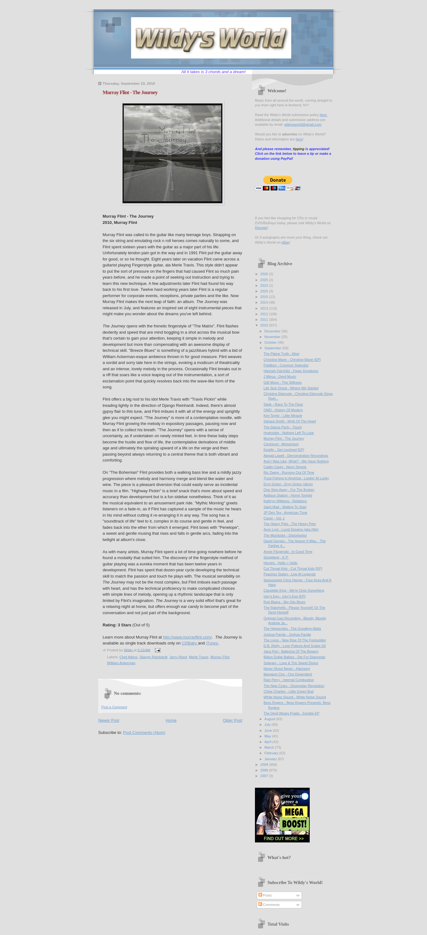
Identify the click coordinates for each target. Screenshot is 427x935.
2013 (264, 308)
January (270, 759)
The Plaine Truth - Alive (281, 354)
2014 (264, 302)
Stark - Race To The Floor (283, 404)
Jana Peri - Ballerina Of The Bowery (291, 651)
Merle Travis (198, 657)
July (268, 724)
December (272, 331)
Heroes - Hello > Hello (280, 563)
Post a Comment (114, 707)
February (271, 753)
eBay (285, 242)
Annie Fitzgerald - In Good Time (288, 551)
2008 (264, 770)
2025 (264, 280)
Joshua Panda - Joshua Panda (287, 634)
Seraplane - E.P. (276, 557)
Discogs (261, 228)
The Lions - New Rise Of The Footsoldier (295, 640)
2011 (264, 319)
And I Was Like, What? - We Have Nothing (296, 461)
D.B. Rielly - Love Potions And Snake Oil (295, 646)
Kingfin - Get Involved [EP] (284, 450)
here (324, 115)
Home (171, 720)
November (272, 337)
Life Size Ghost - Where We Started (291, 388)
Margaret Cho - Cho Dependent (288, 674)
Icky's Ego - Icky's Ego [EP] (285, 596)
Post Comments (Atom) (144, 732)
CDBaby (190, 643)
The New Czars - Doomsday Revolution (294, 686)
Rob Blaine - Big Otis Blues (284, 602)
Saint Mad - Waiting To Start (285, 507)
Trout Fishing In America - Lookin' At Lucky (296, 478)
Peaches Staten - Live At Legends (290, 574)
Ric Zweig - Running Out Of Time (289, 472)
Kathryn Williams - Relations (285, 501)
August (270, 719)
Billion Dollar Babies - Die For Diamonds (294, 657)
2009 (264, 764)
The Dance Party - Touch (283, 427)
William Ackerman (121, 663)
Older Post (232, 720)
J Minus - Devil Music (280, 376)
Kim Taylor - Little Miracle (283, 415)
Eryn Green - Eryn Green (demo (288, 484)
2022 (264, 285)
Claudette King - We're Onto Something (294, 590)
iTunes (212, 643)
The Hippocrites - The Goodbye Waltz (292, 628)
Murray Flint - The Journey (284, 438)
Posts (265, 895)
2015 (264, 297)
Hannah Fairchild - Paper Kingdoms (291, 371)
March (269, 747)
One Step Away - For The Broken (289, 490)
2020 (264, 291)
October (270, 342)
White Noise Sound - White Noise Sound (295, 697)
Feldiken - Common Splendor (286, 365)
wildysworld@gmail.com (302, 124)
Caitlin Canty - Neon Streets (285, 467)
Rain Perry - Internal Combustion (289, 680)
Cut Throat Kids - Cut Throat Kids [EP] (293, 568)
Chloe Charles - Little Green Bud (289, 691)
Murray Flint (220, 657)
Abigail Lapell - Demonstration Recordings (296, 455)
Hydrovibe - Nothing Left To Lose (289, 433)
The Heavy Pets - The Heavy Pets (290, 524)
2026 (264, 274)
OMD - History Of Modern (283, 410)
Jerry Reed (178, 657)
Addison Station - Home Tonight (288, 495)
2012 (264, 314)
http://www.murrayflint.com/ (187, 637)
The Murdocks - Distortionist (285, 535)
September (273, 348)
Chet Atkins (128, 657)
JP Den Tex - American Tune (286, 512)
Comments (269, 905)
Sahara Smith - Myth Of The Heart (290, 421)
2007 (264, 776)
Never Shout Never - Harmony (287, 668)
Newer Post (108, 720)
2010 (264, 325)
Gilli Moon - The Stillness (283, 382)
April (268, 742)
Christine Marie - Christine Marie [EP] (292, 359)
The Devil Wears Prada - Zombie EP (291, 713)
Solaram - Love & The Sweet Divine (291, 663)
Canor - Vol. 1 (274, 518)
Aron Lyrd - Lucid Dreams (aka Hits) (291, 529)
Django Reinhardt (153, 657)
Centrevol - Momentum (281, 444)
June (268, 730)
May (268, 736)
